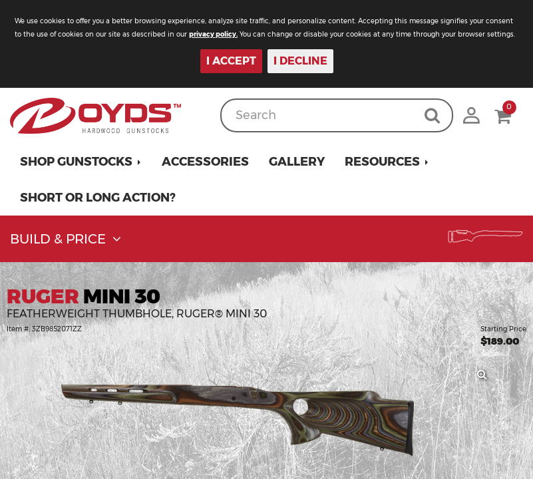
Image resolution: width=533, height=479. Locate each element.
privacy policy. (213, 34)
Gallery (297, 161)
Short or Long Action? (98, 197)
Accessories (205, 161)
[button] (81, 162)
